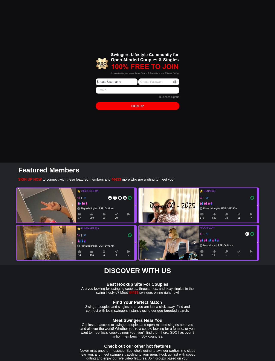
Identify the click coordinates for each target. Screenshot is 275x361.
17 (79, 218)
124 (92, 255)
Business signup (169, 96)
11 (239, 218)
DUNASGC (209, 191)
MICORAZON (204, 227)
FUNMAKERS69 (89, 228)
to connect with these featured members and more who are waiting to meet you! (96, 179)
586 (214, 218)
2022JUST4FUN (89, 191)
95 (104, 218)
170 (202, 218)
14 (79, 255)
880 (92, 218)
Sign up (137, 106)
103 (214, 255)
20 (116, 218)
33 (226, 218)
